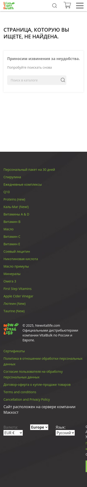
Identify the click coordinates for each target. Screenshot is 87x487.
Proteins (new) (14, 199)
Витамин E (11, 244)
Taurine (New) (14, 311)
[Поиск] (36, 80)
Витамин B (11, 221)
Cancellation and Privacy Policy (26, 399)
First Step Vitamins (17, 288)
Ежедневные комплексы (22, 184)
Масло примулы (16, 266)
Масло (8, 229)
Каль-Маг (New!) (16, 207)
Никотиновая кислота (20, 259)
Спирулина (12, 177)
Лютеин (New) (14, 303)
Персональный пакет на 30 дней (29, 169)
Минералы (11, 274)
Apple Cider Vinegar (18, 296)
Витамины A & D (16, 214)
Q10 (6, 192)
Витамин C (11, 236)
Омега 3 (9, 281)
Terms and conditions (19, 392)
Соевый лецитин (16, 251)
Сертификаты (14, 351)
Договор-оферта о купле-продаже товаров (37, 384)
